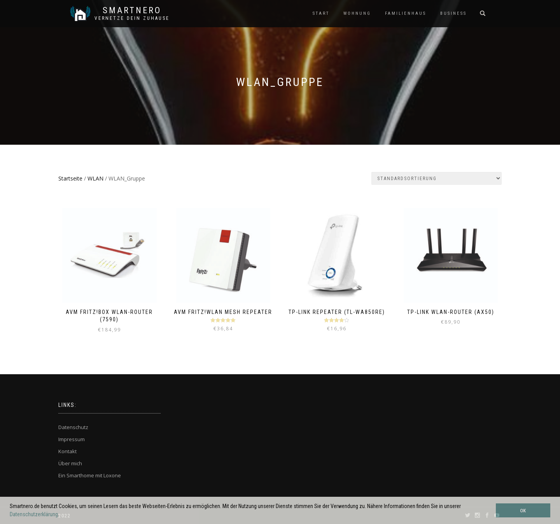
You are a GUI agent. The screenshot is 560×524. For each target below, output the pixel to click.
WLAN (95, 178)
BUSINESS (453, 13)
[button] (61, 515)
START (321, 13)
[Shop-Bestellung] (436, 178)
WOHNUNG (357, 13)
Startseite (70, 178)
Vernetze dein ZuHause (132, 18)
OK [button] (523, 510)
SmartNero (132, 10)
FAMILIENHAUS (405, 13)
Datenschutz (73, 427)
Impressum (71, 439)
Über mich (70, 463)
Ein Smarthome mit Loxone (89, 475)
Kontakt (67, 451)
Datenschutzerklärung (34, 514)
